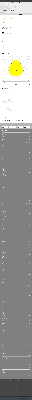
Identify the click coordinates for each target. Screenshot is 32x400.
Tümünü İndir (4, 170)
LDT (3, 168)
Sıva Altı (15, 2)
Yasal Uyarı (16, 389)
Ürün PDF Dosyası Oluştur (7, 120)
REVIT (4, 169)
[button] (2, 84)
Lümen (27, 127)
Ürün (5, 127)
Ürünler (13, 2)
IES (3, 146)
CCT (19, 127)
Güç (12, 127)
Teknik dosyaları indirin (21, 120)
